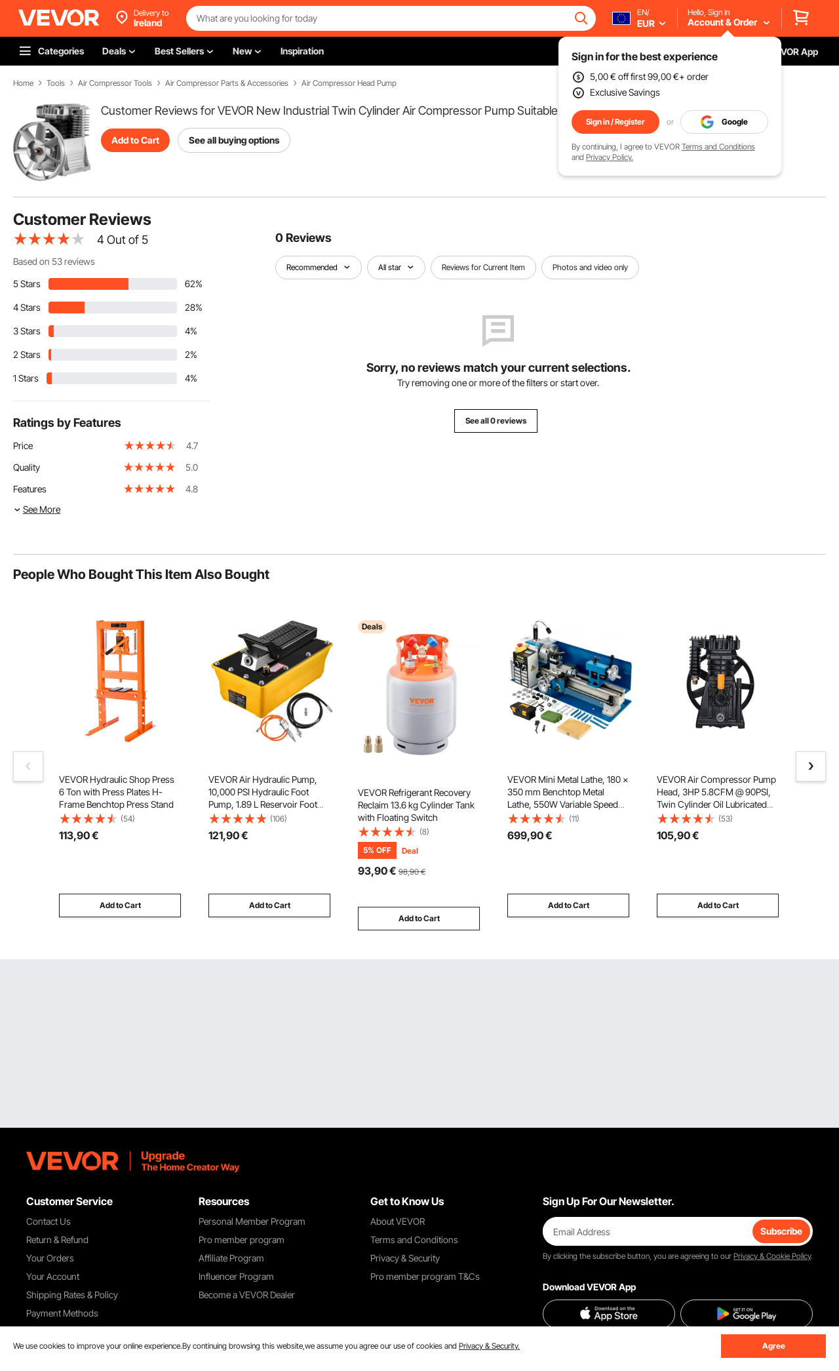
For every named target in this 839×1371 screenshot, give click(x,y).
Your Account (52, 1276)
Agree (773, 1346)
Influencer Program (236, 1276)
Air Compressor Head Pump (349, 83)
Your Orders (50, 1257)
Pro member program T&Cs (425, 1276)
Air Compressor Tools (115, 83)
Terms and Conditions (718, 146)
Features (30, 488)
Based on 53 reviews (54, 261)
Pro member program (241, 1239)
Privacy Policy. (609, 157)
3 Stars (27, 330)
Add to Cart (135, 140)
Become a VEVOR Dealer (247, 1294)
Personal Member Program (252, 1221)
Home (23, 83)
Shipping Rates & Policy (72, 1294)
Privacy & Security (405, 1257)
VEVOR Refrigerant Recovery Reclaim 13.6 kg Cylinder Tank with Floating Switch (416, 805)
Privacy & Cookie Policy (772, 1256)
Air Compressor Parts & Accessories (226, 83)
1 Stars (26, 378)
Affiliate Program (231, 1257)
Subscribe (781, 1231)
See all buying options (234, 140)
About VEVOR (397, 1221)
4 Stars (27, 307)
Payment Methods (62, 1313)
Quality (26, 467)
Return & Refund (57, 1239)
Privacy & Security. (489, 1346)
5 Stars (27, 283)
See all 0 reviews (495, 421)
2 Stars (27, 354)
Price (23, 445)
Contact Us (48, 1221)
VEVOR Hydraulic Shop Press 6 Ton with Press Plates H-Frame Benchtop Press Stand (116, 792)
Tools (56, 83)
